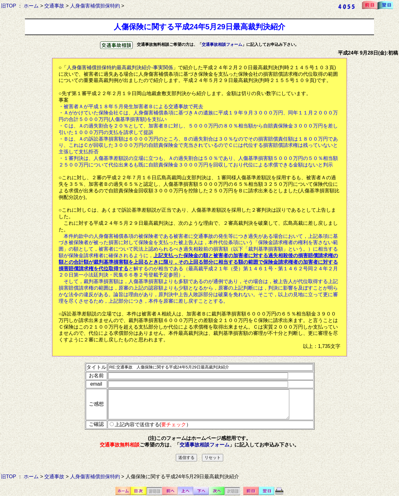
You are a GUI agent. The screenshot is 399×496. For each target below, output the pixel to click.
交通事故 (54, 5)
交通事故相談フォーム (222, 44)
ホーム (31, 5)
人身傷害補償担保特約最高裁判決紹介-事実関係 (120, 67)
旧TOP (8, 5)
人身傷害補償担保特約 (95, 5)
